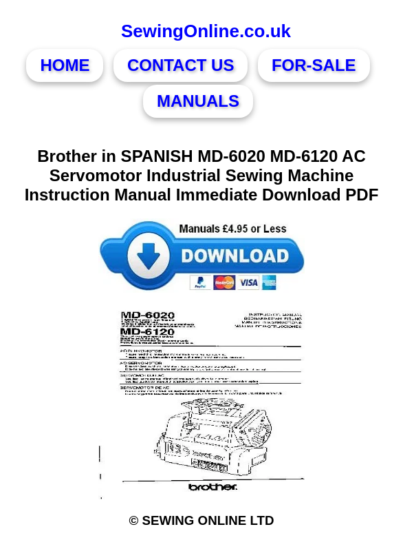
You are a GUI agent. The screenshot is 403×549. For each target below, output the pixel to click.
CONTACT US (181, 65)
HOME (64, 65)
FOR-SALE (314, 65)
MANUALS (198, 101)
